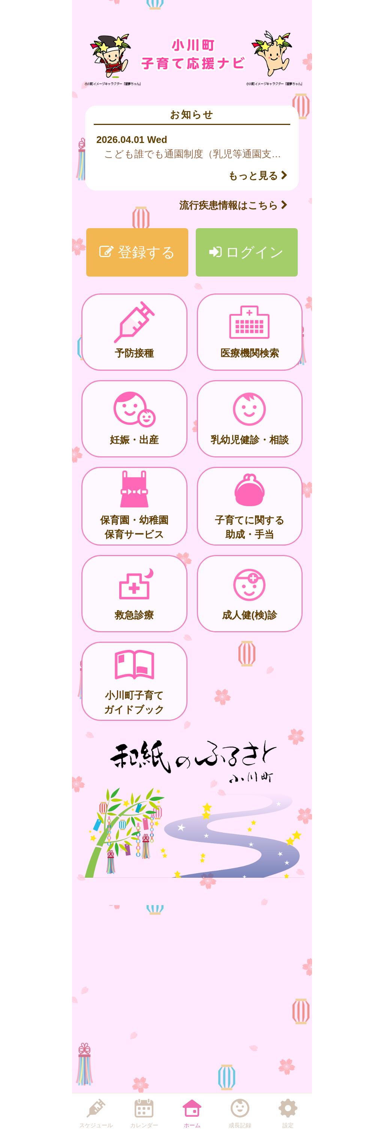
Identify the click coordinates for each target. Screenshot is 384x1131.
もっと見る (258, 175)
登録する (137, 252)
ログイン (246, 252)
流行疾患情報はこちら (233, 205)
